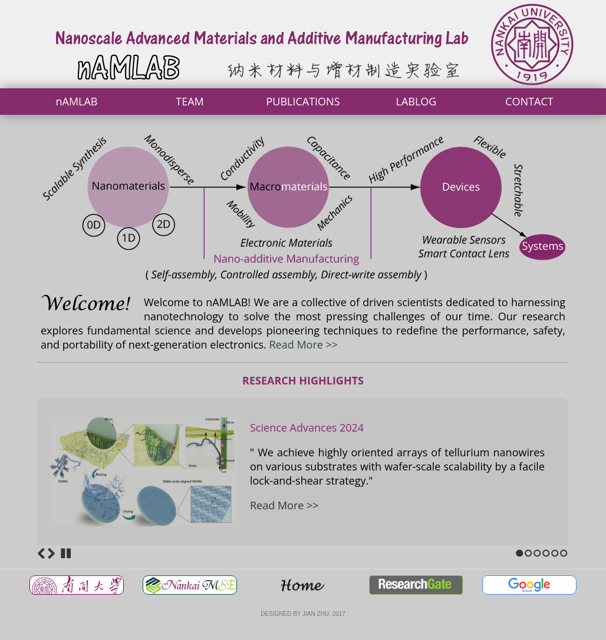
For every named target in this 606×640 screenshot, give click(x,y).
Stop (66, 553)
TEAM (190, 101)
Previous (41, 553)
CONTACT (529, 101)
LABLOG (416, 101)
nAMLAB (76, 101)
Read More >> (303, 344)
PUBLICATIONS (303, 101)
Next (51, 553)
